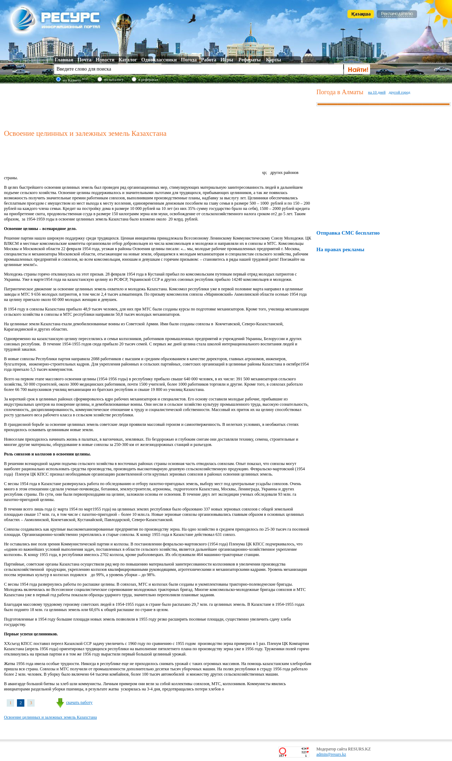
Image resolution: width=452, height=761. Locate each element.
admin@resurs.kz (331, 754)
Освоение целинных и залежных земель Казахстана (50, 717)
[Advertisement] (158, 105)
